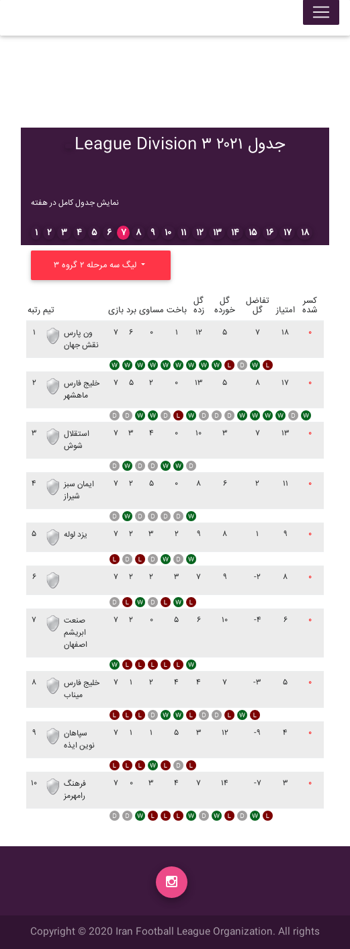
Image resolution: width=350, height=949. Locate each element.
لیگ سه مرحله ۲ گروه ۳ (96, 265)
